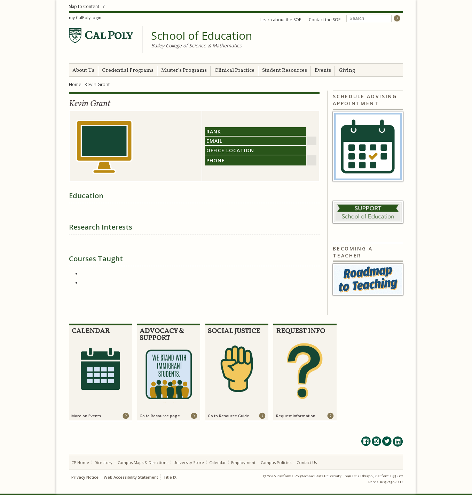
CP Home (80, 462)
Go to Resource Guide (228, 415)
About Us (83, 70)
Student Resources (284, 70)
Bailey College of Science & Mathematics (196, 45)
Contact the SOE (324, 20)
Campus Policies (276, 462)
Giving (347, 70)
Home (75, 84)
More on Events (86, 415)
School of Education (201, 35)
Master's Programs (184, 70)
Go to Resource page (160, 415)
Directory (103, 462)
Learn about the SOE (280, 20)
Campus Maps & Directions (143, 462)
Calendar (217, 462)
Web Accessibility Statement (131, 477)
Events (323, 70)
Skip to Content (84, 6)
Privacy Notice (85, 477)
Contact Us (307, 462)
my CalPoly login (85, 18)
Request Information (295, 415)
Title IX (169, 477)
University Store (188, 462)
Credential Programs (128, 70)
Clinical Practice (234, 70)
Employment (243, 462)
